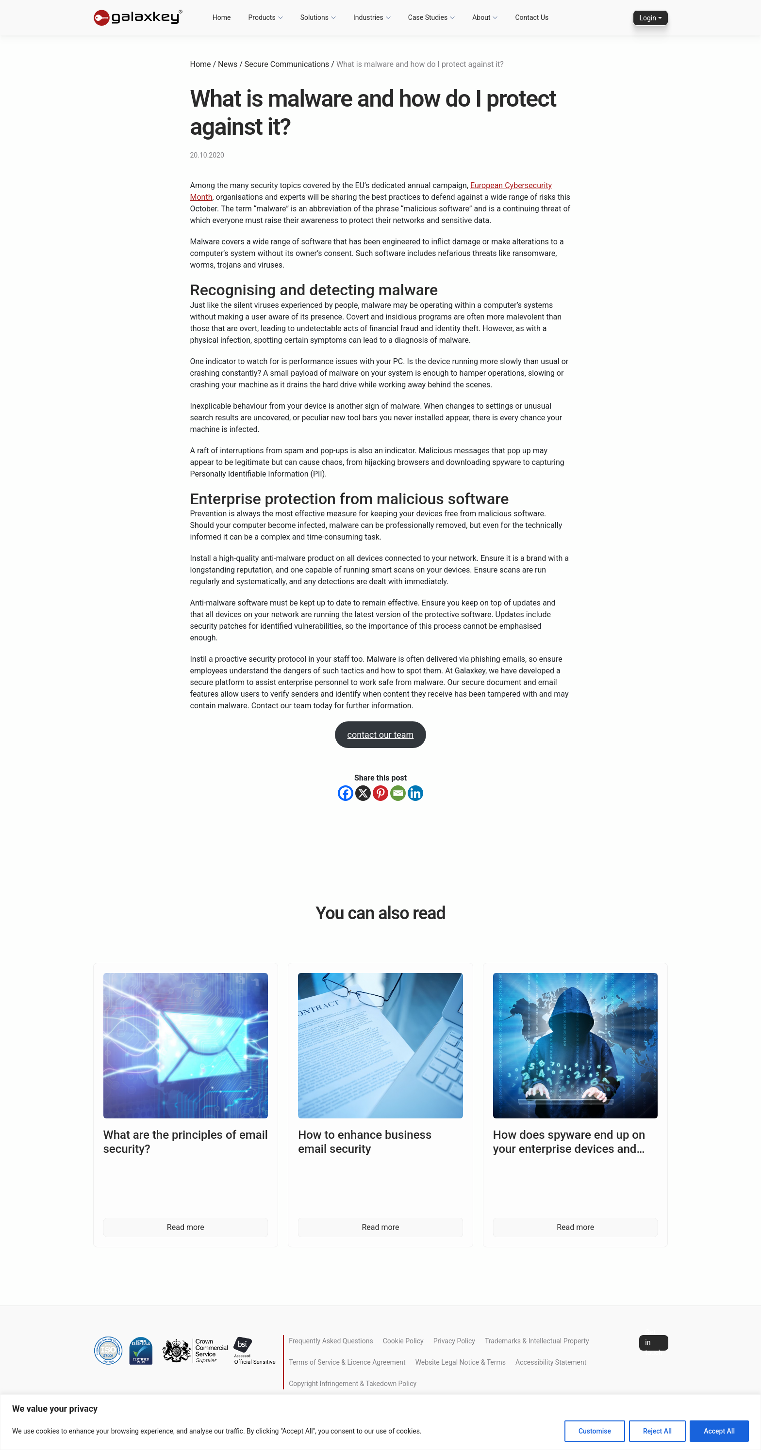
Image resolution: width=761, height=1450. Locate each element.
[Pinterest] (380, 793)
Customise (595, 1431)
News (227, 64)
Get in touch (653, 1343)
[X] (363, 793)
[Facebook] (345, 793)
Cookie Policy (403, 1341)
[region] (380, 1422)
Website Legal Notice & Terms (460, 1362)
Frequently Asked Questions (331, 1341)
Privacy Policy (454, 1341)
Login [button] (647, 18)
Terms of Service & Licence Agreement (347, 1362)
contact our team (380, 735)
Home (200, 64)
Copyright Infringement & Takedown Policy (352, 1383)
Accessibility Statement (550, 1362)
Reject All (657, 1431)
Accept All (719, 1431)
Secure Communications (287, 64)
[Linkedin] (415, 793)
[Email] (398, 793)
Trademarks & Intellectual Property (537, 1341)
